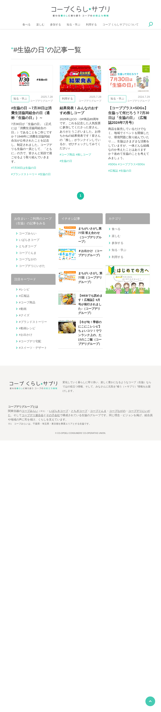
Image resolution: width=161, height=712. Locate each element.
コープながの (27, 259)
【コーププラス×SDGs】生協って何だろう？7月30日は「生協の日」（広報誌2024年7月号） (129, 133)
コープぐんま (27, 252)
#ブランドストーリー (24, 174)
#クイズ (24, 315)
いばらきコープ (29, 239)
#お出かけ (25, 334)
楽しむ (40, 24)
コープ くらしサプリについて (121, 24)
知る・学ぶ (73, 24)
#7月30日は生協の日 (23, 167)
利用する (91, 24)
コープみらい (27, 233)
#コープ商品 (67, 154)
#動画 (22, 308)
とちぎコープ (27, 246)
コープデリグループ (41, 100)
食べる (26, 24)
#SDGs (112, 164)
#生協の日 (44, 174)
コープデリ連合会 (32, 415)
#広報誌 (113, 170)
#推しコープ (83, 154)
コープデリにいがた (32, 265)
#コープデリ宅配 (30, 341)
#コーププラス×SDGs (131, 164)
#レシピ (24, 289)
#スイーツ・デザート (33, 347)
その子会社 (53, 415)
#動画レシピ (27, 328)
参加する (55, 24)
